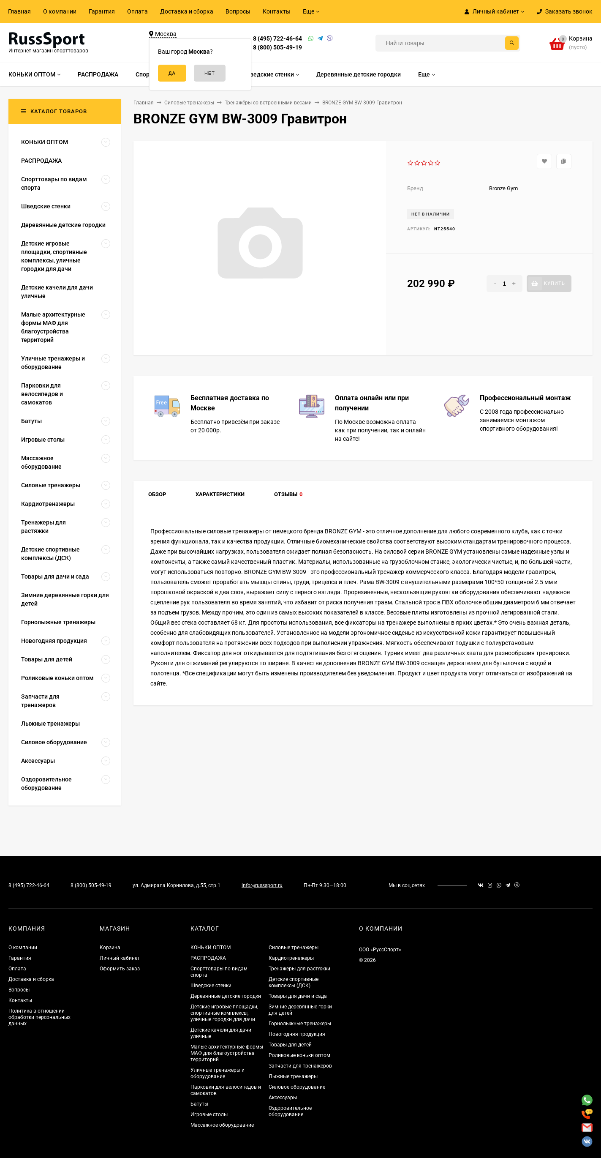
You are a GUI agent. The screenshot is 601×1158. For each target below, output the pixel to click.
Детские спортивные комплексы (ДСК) (293, 982)
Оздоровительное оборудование (290, 1111)
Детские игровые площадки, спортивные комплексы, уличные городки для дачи (224, 1013)
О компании (59, 11)
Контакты (277, 11)
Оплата (137, 11)
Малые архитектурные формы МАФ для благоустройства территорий (226, 1053)
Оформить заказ (120, 969)
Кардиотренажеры (291, 958)
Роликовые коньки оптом (299, 1055)
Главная (19, 11)
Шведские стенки (210, 986)
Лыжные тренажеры (293, 1076)
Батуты (199, 1104)
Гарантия (102, 11)
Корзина (110, 947)
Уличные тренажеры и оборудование (217, 1073)
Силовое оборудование (297, 1087)
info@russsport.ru (262, 885)
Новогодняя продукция (297, 1034)
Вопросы (238, 11)
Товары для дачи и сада (298, 996)
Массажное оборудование (222, 1125)
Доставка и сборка (186, 11)
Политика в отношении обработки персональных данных (39, 1017)
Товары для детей (290, 1045)
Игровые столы (209, 1114)
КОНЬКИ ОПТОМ (210, 947)
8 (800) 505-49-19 (277, 47)
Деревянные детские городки (225, 996)
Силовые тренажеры (293, 947)
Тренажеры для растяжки (299, 969)
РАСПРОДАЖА (208, 958)
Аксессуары (283, 1098)
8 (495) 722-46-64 (277, 38)
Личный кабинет (120, 958)
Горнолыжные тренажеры (300, 1024)
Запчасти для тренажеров (300, 1066)
